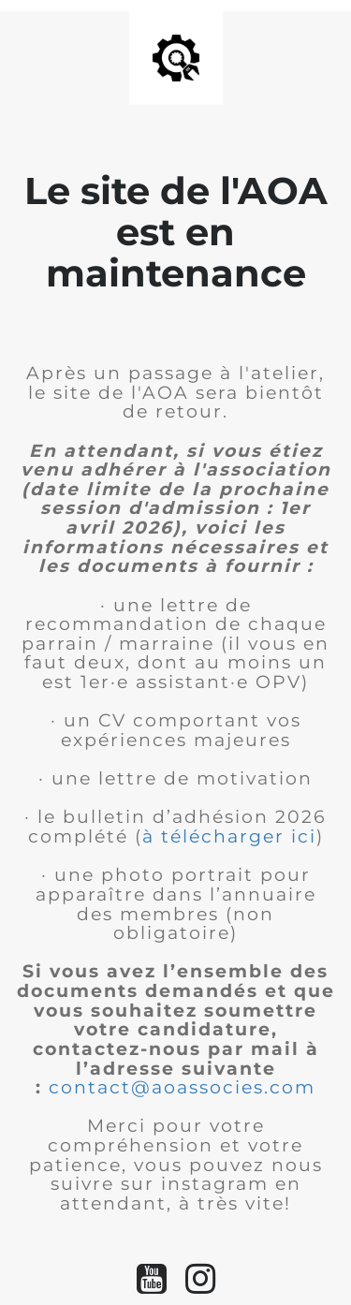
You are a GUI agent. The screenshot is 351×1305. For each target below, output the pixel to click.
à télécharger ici (229, 836)
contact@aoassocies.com (182, 1087)
